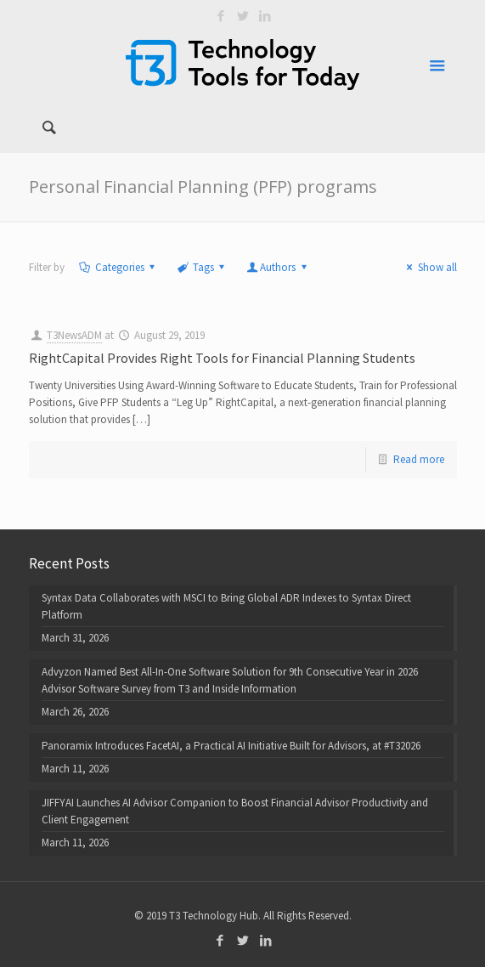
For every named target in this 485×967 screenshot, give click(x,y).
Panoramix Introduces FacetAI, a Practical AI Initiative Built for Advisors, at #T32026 (231, 745)
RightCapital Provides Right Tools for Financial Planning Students (222, 357)
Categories (118, 267)
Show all (429, 267)
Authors (278, 267)
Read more (418, 459)
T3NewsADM (74, 335)
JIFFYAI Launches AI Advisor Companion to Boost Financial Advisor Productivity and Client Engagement (235, 811)
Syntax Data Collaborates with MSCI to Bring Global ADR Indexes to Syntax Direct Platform (226, 606)
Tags (202, 267)
